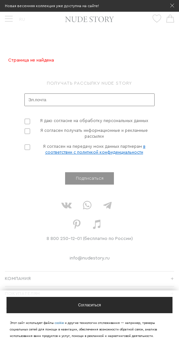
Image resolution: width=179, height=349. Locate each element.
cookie (60, 323)
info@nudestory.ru (90, 258)
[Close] (89, 305)
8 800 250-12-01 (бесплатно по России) (90, 238)
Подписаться (89, 178)
